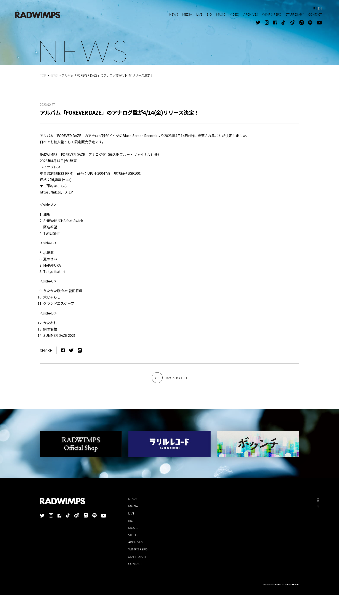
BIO (130, 520)
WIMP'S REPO (137, 549)
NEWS (132, 499)
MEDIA (133, 506)
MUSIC (133, 528)
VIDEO (133, 535)
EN (320, 8)
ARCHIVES (135, 542)
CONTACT (135, 564)
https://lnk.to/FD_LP (56, 192)
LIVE (131, 513)
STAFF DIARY (137, 556)
